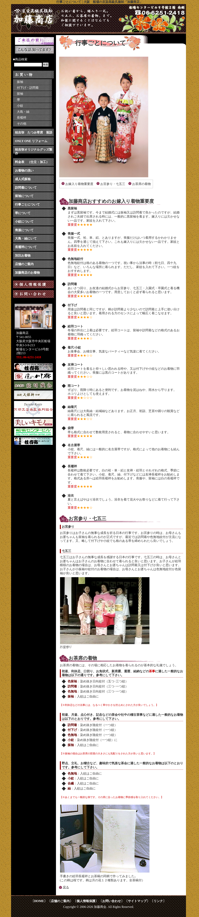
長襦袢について (26, 247)
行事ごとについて (27, 204)
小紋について (24, 221)
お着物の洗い (24, 170)
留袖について (24, 196)
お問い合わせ (33, 295)
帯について (23, 213)
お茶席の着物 (141, 184)
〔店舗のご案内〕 (60, 901)
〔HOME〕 (39, 901)
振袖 (20, 81)
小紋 (20, 105)
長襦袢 (21, 117)
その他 (21, 123)
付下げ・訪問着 (28, 87)
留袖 (20, 93)
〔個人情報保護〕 (85, 901)
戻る (66, 887)
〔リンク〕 (158, 901)
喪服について (24, 230)
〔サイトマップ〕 (137, 901)
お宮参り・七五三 (112, 184)
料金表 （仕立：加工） (32, 162)
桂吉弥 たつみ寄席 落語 (33, 132)
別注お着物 (23, 255)
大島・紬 (23, 111)
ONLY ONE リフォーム (31, 141)
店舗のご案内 (24, 264)
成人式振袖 (23, 179)
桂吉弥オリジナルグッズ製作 (33, 151)
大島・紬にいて (26, 238)
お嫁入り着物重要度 (79, 184)
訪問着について (26, 187)
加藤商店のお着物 (27, 272)
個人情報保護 (33, 284)
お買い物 (33, 74)
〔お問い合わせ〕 (111, 901)
